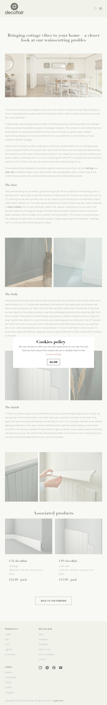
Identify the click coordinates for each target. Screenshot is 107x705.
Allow (53, 362)
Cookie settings (53, 354)
